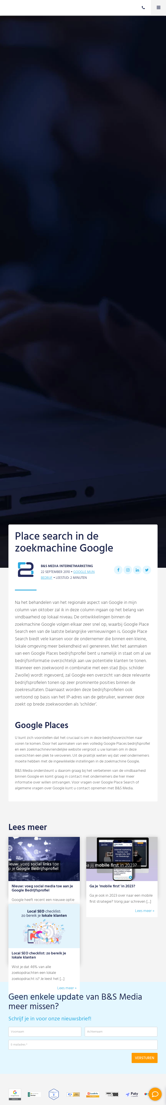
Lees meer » (144, 911)
